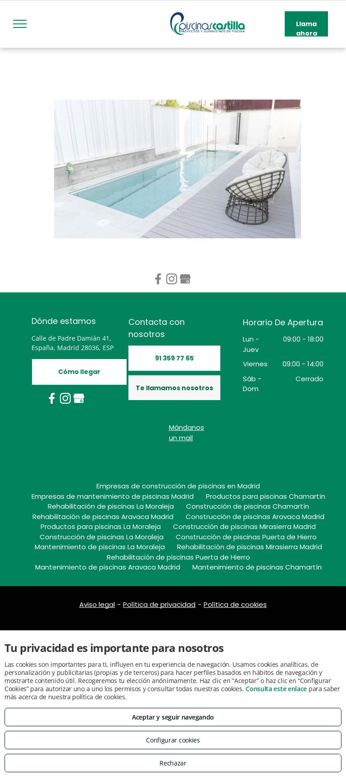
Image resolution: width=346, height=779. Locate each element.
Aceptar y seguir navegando (173, 717)
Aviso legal (97, 604)
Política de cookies (235, 604)
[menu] (20, 24)
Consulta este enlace (276, 688)
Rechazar (173, 763)
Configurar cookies (173, 740)
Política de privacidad (159, 604)
